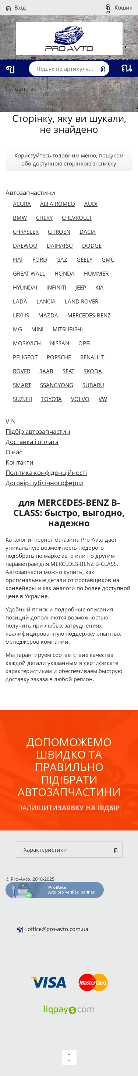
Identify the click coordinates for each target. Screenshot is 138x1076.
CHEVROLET (77, 217)
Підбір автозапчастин (38, 431)
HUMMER (96, 273)
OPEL (85, 343)
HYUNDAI (25, 287)
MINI (37, 329)
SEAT (68, 371)
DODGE (92, 245)
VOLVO (80, 399)
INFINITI (56, 287)
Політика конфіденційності (46, 472)
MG (17, 329)
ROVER (21, 371)
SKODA (93, 371)
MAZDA (48, 315)
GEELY (84, 259)
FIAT (18, 259)
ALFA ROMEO (57, 203)
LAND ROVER (81, 301)
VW (103, 399)
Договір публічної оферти (44, 483)
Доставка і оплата (32, 441)
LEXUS (21, 315)
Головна (17, 88)
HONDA (64, 273)
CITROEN (59, 231)
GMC (108, 259)
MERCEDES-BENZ (89, 315)
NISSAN (59, 343)
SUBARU (93, 385)
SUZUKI (22, 399)
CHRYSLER (26, 231)
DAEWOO (25, 245)
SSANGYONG (56, 385)
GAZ (61, 259)
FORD (39, 259)
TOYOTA (51, 399)
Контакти (19, 462)
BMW (20, 217)
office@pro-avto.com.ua (58, 929)
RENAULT (92, 357)
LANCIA (46, 301)
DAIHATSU (60, 245)
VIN (11, 421)
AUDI (91, 203)
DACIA (87, 231)
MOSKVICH (27, 343)
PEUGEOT (25, 357)
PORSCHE (59, 357)
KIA (99, 287)
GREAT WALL (29, 273)
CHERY (44, 217)
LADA (20, 301)
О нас (14, 452)
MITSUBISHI (68, 329)
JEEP (80, 287)
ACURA (22, 203)
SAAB (46, 371)
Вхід (20, 7)
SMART (22, 385)
